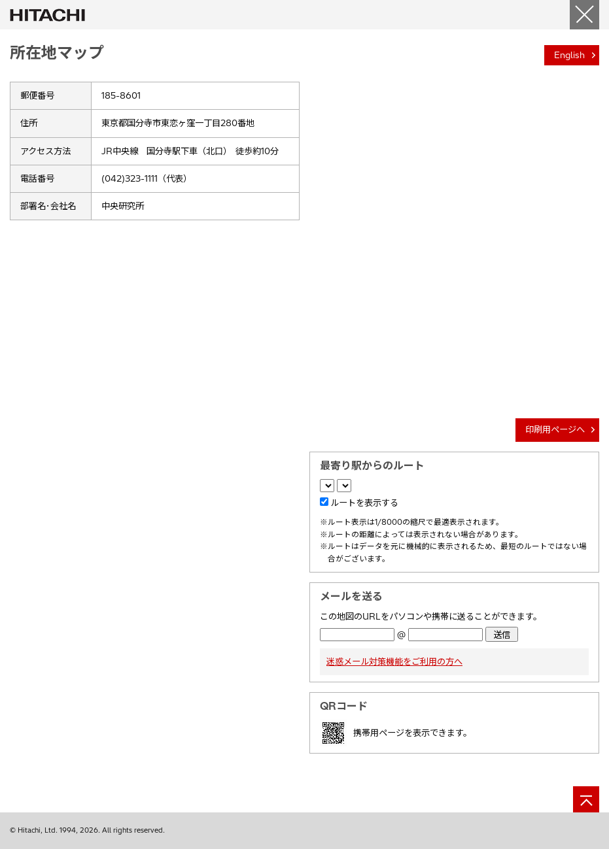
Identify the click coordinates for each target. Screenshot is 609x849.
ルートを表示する (364, 502)
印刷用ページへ (555, 429)
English (569, 55)
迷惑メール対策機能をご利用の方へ (394, 661)
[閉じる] (584, 14)
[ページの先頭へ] (586, 799)
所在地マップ (57, 52)
